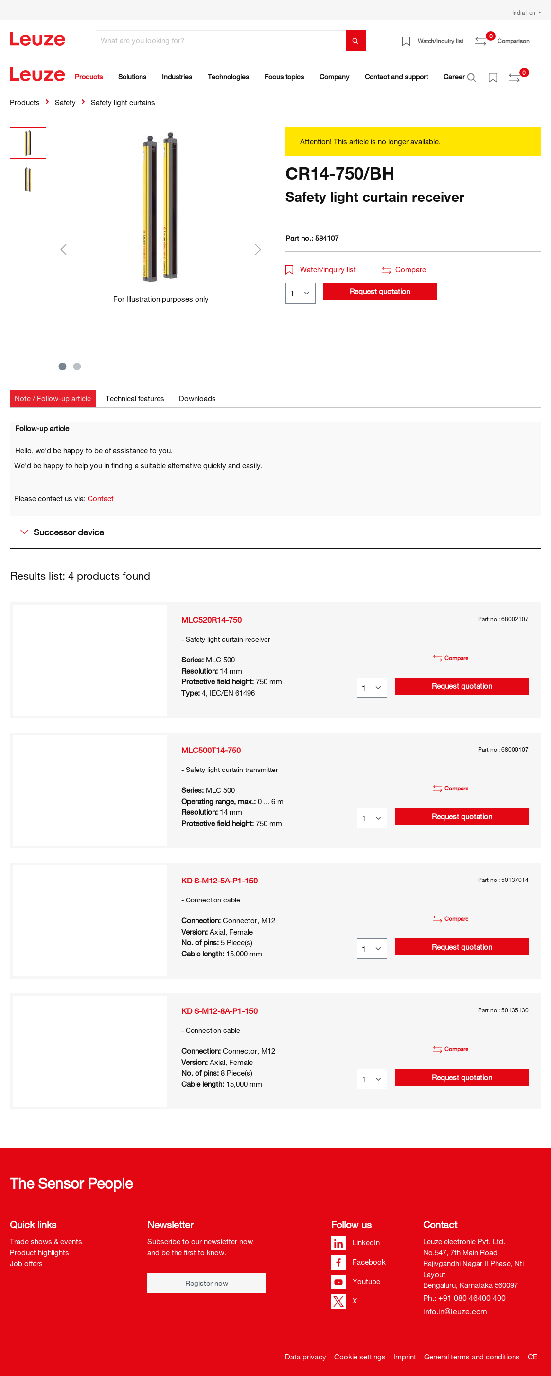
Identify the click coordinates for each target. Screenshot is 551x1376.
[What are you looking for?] (221, 40)
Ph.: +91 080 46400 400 (464, 1292)
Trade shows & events (46, 1235)
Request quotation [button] (380, 285)
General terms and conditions (472, 1351)
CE (532, 1351)
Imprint (404, 1351)
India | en (524, 12)
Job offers (26, 1257)
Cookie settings (360, 1351)
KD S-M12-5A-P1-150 (219, 875)
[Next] (258, 243)
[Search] (356, 40)
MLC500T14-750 (211, 745)
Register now (206, 1277)
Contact (101, 493)
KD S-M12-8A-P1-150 (219, 1005)
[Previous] (63, 243)
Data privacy (305, 1351)
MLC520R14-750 (211, 614)
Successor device (62, 526)
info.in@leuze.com (455, 1306)
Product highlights (39, 1247)
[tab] (53, 393)
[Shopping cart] (535, 37)
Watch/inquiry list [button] (320, 263)
